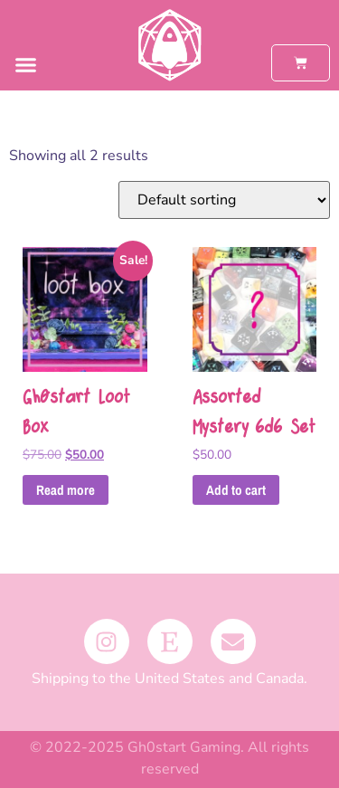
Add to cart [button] (236, 489)
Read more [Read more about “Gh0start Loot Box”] (65, 489)
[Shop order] (224, 200)
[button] (26, 65)
